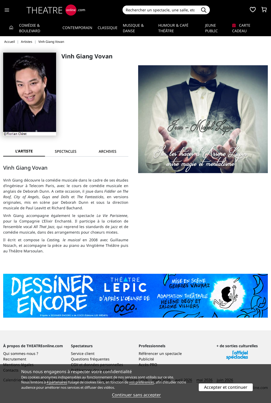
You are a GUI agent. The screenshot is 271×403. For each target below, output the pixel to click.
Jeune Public (211, 28)
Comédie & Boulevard (29, 28)
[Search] (160, 10)
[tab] (66, 151)
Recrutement (14, 359)
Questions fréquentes (90, 359)
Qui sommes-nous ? (20, 353)
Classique (108, 27)
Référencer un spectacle (160, 353)
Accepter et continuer (225, 387)
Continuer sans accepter (136, 395)
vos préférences (141, 382)
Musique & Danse (133, 28)
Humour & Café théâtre (173, 28)
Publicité (146, 359)
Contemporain (77, 27)
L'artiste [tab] (24, 151)
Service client (82, 353)
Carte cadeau (241, 28)
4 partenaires (57, 382)
